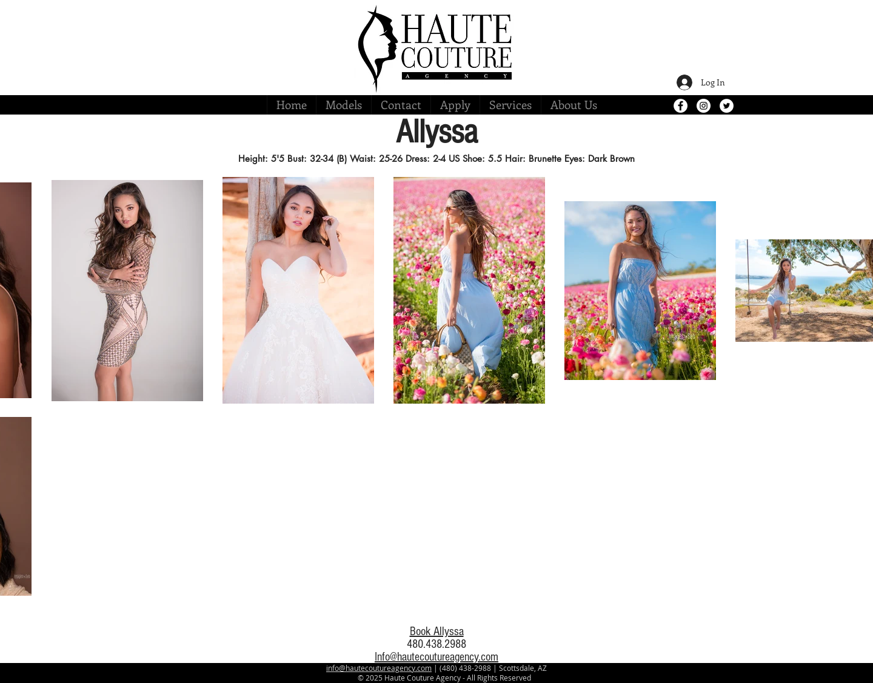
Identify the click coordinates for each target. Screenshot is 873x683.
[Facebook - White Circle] (680, 106)
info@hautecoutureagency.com (379, 668)
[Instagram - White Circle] (704, 106)
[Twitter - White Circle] (727, 106)
